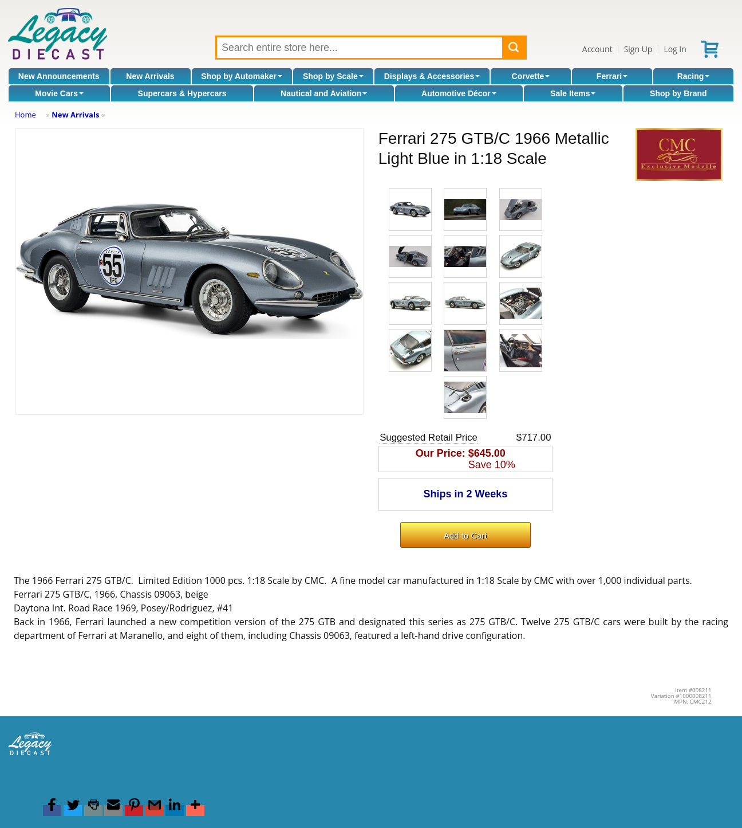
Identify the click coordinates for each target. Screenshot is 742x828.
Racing (693, 76)
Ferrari (612, 76)
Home (25, 114)
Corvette (531, 76)
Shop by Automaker (241, 76)
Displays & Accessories (432, 76)
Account (597, 49)
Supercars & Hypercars (182, 93)
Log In (675, 49)
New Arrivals (150, 76)
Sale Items (572, 93)
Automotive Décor (458, 93)
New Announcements (59, 76)
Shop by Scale (333, 76)
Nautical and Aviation (324, 93)
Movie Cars (59, 93)
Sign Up (638, 49)
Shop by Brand (678, 93)
